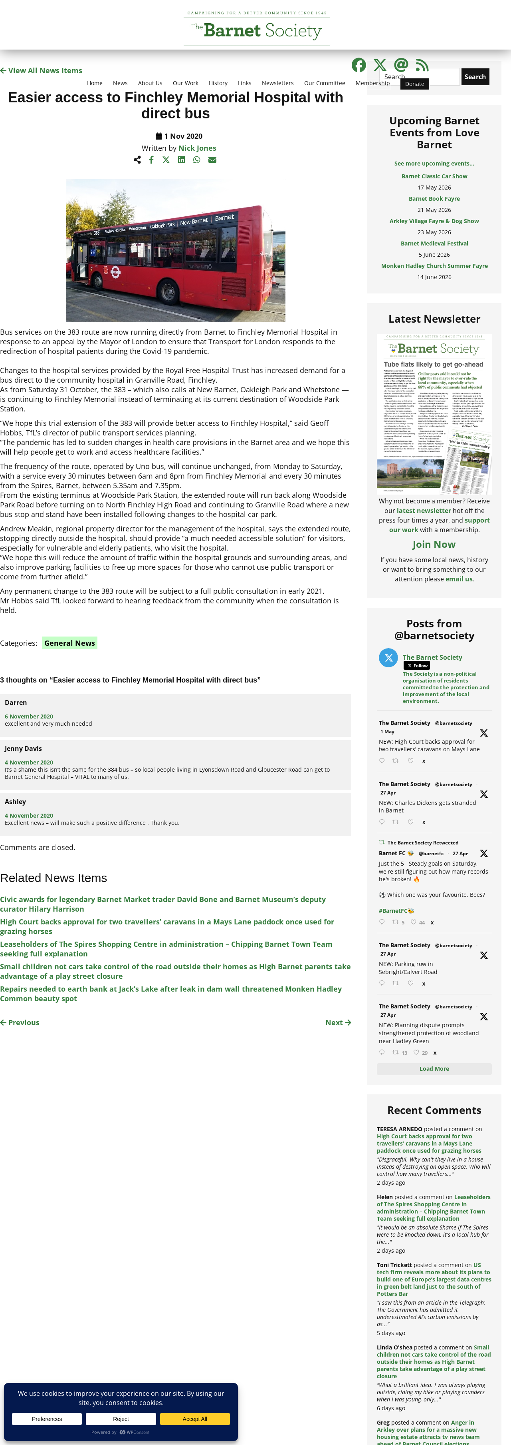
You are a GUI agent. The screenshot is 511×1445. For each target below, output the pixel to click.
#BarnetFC (393, 910)
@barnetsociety (453, 723)
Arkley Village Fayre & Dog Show (434, 221)
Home (95, 83)
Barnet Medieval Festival (434, 243)
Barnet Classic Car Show (434, 176)
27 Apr (388, 792)
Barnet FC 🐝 (396, 853)
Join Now (434, 544)
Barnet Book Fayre (434, 198)
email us (459, 579)
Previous (20, 1022)
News (120, 83)
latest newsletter (424, 510)
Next (338, 1022)
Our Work (185, 83)
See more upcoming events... (434, 163)
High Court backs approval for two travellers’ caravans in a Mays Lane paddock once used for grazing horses (429, 1143)
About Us (150, 83)
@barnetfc (431, 853)
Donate (414, 84)
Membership (373, 83)
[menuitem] (95, 88)
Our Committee (324, 83)
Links (245, 83)
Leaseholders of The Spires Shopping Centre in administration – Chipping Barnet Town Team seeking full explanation (434, 1207)
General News (69, 643)
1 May (387, 731)
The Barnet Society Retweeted (423, 842)
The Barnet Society (404, 722)
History (218, 83)
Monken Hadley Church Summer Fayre (434, 265)
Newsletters (278, 83)
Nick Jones (197, 148)
